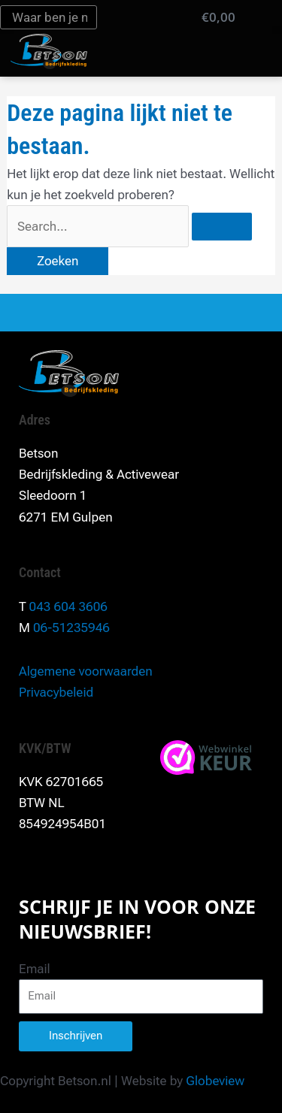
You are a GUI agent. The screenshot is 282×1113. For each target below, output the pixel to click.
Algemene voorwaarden (86, 671)
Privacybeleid (56, 692)
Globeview (215, 1080)
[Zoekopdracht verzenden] (222, 226)
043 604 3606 (68, 606)
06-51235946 (71, 627)
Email (34, 968)
